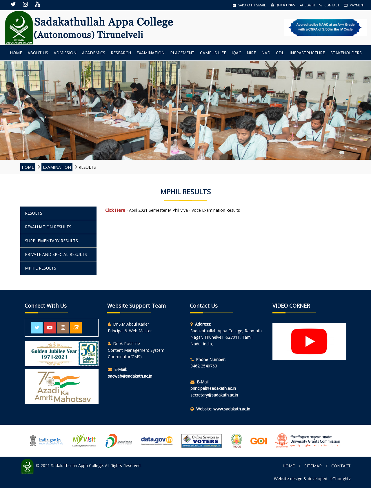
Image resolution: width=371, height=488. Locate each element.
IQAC (236, 52)
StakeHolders (346, 52)
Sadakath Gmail (249, 5)
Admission (65, 52)
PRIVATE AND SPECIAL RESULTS (56, 254)
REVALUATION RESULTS (48, 226)
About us (38, 52)
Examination (151, 52)
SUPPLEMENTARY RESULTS (51, 240)
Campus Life (213, 52)
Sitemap (313, 466)
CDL (280, 52)
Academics (93, 52)
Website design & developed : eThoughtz (312, 478)
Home (16, 52)
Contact (329, 5)
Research (121, 52)
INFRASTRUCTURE (307, 52)
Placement (182, 52)
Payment (354, 5)
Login (307, 5)
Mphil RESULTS (40, 268)
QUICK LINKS (283, 5)
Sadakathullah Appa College (77, 466)
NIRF (251, 52)
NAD (265, 52)
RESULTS (33, 213)
